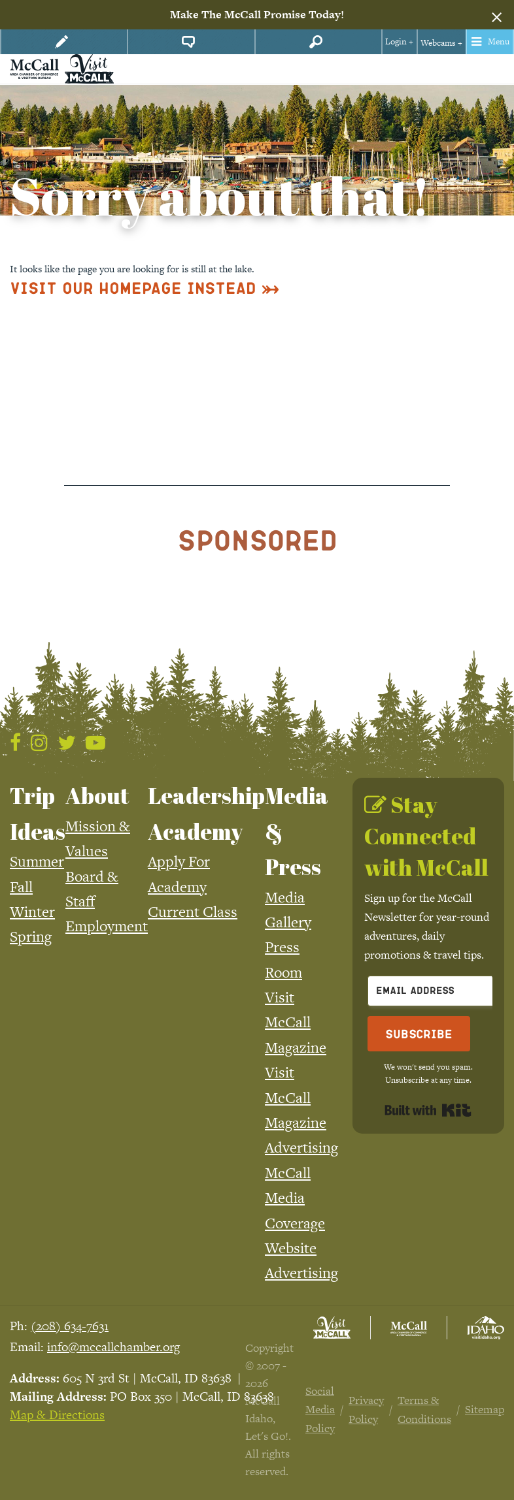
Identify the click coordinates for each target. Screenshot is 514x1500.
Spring (31, 936)
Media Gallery (288, 910)
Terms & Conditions (424, 1409)
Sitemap (484, 1409)
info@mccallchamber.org (113, 1347)
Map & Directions (57, 1415)
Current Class (192, 911)
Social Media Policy (320, 1410)
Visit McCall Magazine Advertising (301, 1110)
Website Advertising (301, 1260)
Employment (106, 926)
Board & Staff (91, 889)
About (97, 795)
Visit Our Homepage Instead (133, 287)
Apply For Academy (179, 874)
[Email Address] (439, 991)
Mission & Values (97, 838)
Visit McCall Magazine (295, 1022)
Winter (32, 911)
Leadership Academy (206, 813)
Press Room (283, 959)
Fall (21, 886)
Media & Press (296, 831)
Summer (37, 861)
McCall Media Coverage (295, 1198)
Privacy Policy (366, 1409)
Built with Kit (428, 1110)
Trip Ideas (37, 813)
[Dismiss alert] (496, 15)
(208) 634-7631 (70, 1326)
